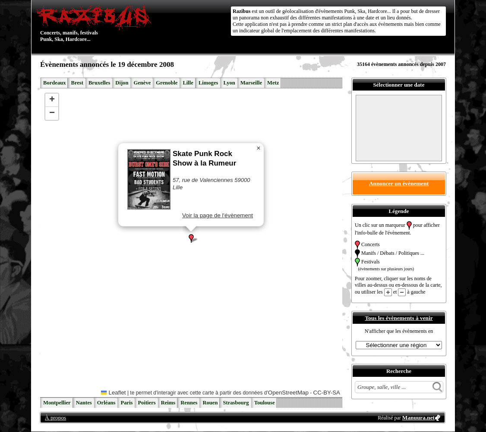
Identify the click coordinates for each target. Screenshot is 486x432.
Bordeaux (54, 83)
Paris (126, 403)
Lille (188, 83)
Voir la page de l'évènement (217, 215)
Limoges (208, 83)
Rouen (210, 403)
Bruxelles (99, 83)
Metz (273, 83)
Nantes (84, 403)
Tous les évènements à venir (398, 318)
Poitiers (146, 403)
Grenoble (166, 83)
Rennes (188, 403)
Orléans (106, 403)
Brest (77, 83)
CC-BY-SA (326, 392)
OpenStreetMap (288, 392)
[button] (191, 238)
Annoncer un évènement (399, 183)
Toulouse (264, 403)
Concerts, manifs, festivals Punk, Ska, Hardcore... (96, 23)
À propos (55, 417)
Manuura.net (418, 417)
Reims (168, 403)
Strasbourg (236, 403)
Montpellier (57, 403)
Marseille (251, 83)
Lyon (229, 83)
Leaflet (113, 392)
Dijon (121, 83)
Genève (142, 83)
